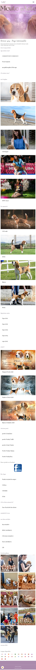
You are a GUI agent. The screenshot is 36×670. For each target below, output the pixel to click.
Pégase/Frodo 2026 (7, 372)
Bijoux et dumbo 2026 (8, 423)
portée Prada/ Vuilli (8, 439)
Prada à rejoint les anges (9, 479)
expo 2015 (5, 341)
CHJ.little (4, 491)
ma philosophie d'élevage (9, 67)
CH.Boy (4, 485)
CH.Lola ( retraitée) (7, 536)
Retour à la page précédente (6, 47)
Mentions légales (18, 666)
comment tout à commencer (10, 56)
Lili (3, 547)
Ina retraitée (5, 524)
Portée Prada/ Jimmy (8, 451)
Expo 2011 (5, 318)
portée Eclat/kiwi (7, 434)
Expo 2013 (5, 330)
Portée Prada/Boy (7, 457)
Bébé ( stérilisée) (7, 530)
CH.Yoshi (4, 231)
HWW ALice (5, 201)
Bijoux (4, 282)
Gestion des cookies (18, 668)
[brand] (3, 2)
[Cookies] (2, 667)
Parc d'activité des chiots (9, 507)
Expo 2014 (5, 336)
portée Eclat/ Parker (8, 445)
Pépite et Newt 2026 (7, 397)
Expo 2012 (5, 324)
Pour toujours (6, 62)
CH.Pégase (5, 152)
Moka (3, 307)
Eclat (3, 496)
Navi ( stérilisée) (6, 542)
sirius (3, 257)
